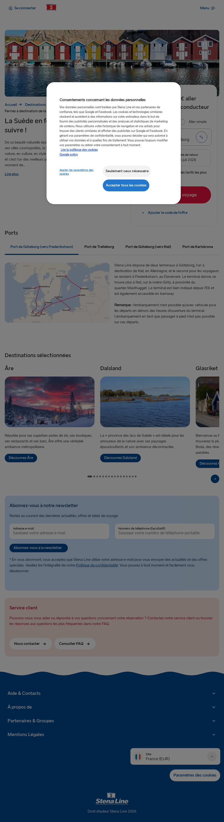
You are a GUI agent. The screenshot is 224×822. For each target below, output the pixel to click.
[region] (114, 143)
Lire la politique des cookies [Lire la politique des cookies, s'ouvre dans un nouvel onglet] (79, 150)
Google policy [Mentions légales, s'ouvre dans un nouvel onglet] (69, 155)
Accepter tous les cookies (126, 185)
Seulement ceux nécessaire (127, 171)
